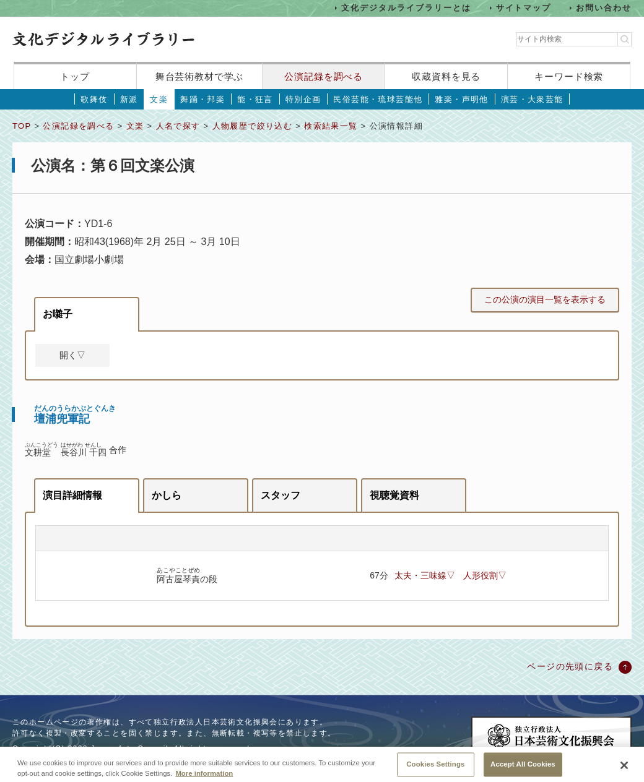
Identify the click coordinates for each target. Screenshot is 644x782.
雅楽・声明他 (461, 99)
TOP (21, 126)
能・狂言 (255, 99)
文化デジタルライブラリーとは (406, 7)
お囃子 (57, 314)
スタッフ (280, 495)
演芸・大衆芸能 (532, 99)
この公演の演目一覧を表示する (545, 299)
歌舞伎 (93, 99)
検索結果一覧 (330, 126)
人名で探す (178, 126)
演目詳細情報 (72, 495)
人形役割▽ (485, 575)
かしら (166, 495)
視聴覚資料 (394, 495)
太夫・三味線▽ (424, 575)
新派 (129, 99)
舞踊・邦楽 (202, 99)
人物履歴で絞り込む (252, 126)
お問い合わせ (604, 7)
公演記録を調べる (323, 76)
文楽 (159, 99)
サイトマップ (524, 7)
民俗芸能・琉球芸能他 (377, 99)
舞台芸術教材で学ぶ (199, 76)
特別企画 (303, 99)
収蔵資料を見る (446, 76)
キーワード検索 (568, 76)
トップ (75, 76)
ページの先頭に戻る (570, 666)
